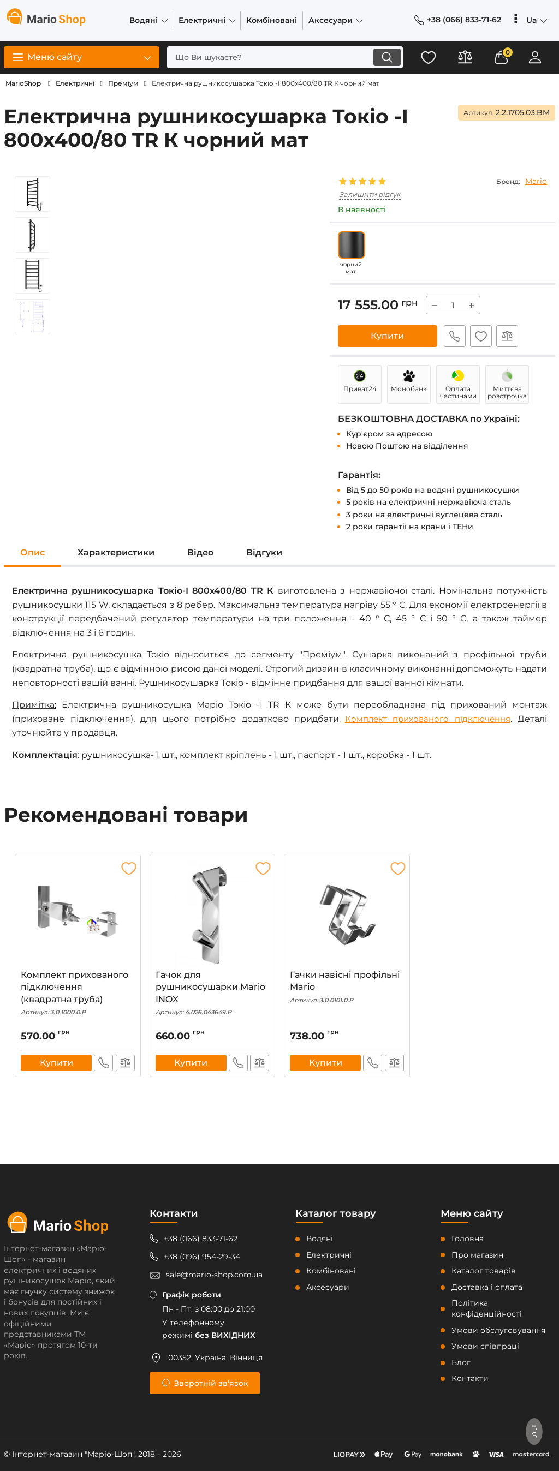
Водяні (319, 1238)
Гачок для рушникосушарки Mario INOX (213, 993)
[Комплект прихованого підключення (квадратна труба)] (78, 914)
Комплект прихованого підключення (424, 719)
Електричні (329, 1255)
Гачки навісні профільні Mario (347, 987)
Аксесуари (327, 1287)
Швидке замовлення (453, 336)
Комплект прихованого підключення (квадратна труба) (78, 993)
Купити (387, 336)
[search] (281, 57)
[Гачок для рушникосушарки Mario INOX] (213, 914)
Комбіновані (331, 1271)
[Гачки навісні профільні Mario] (347, 914)
